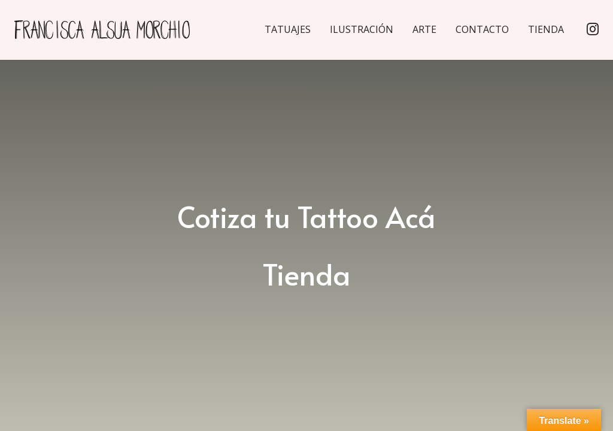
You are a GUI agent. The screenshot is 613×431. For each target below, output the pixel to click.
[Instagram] (593, 30)
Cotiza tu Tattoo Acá (306, 216)
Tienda (307, 273)
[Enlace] (113, 30)
